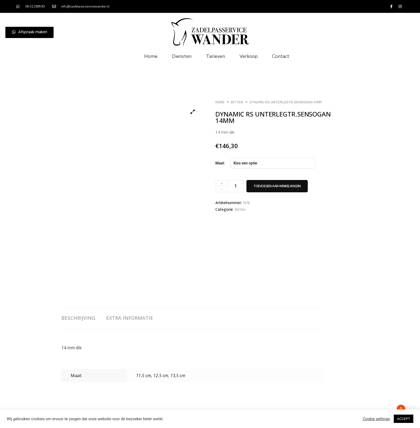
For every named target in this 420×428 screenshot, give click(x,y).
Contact (280, 56)
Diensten (182, 56)
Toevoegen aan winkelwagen (277, 186)
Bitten (237, 102)
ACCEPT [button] (403, 419)
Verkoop (248, 56)
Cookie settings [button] (376, 418)
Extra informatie (129, 318)
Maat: (220, 163)
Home (151, 56)
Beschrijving (78, 318)
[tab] (83, 318)
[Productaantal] (236, 186)
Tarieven (215, 56)
